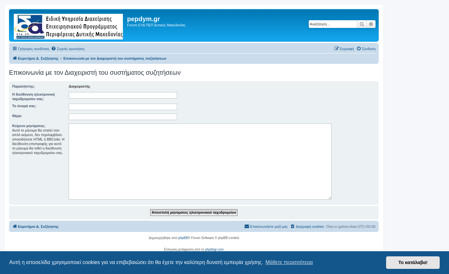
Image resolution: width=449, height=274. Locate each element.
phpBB (183, 238)
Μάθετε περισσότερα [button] (289, 262)
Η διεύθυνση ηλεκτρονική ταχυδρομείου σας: (33, 96)
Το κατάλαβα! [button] (412, 262)
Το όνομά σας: (24, 106)
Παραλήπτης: (23, 86)
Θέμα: (17, 116)
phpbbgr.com (214, 249)
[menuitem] (68, 49)
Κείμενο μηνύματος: (29, 126)
